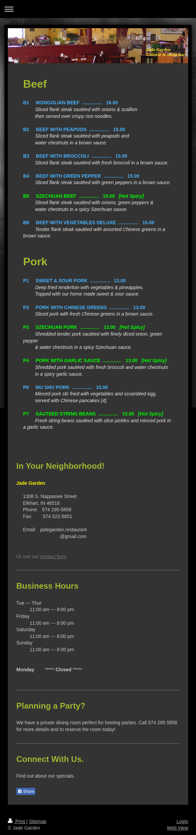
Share (26, 791)
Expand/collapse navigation (98, 9)
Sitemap (37, 821)
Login (182, 821)
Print (17, 821)
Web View (177, 828)
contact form (53, 556)
